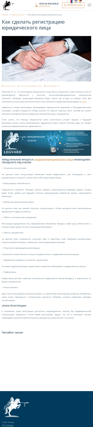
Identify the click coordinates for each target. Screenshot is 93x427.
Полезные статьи (35, 86)
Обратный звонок (73, 5)
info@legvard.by (44, 6)
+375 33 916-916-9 (48, 3)
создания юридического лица (53, 159)
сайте (84, 101)
